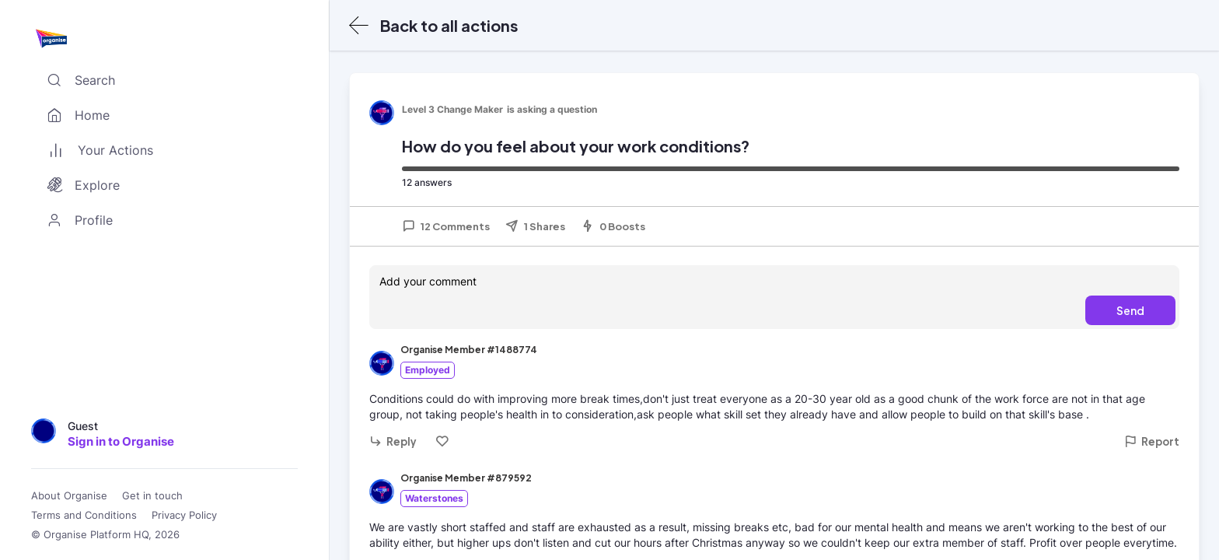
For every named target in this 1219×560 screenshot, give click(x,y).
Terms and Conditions (84, 515)
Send (1130, 310)
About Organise (69, 496)
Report (1151, 441)
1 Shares (535, 226)
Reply (393, 441)
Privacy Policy (184, 515)
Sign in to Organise (121, 441)
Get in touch (152, 496)
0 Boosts (613, 226)
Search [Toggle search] (77, 80)
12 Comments (446, 226)
